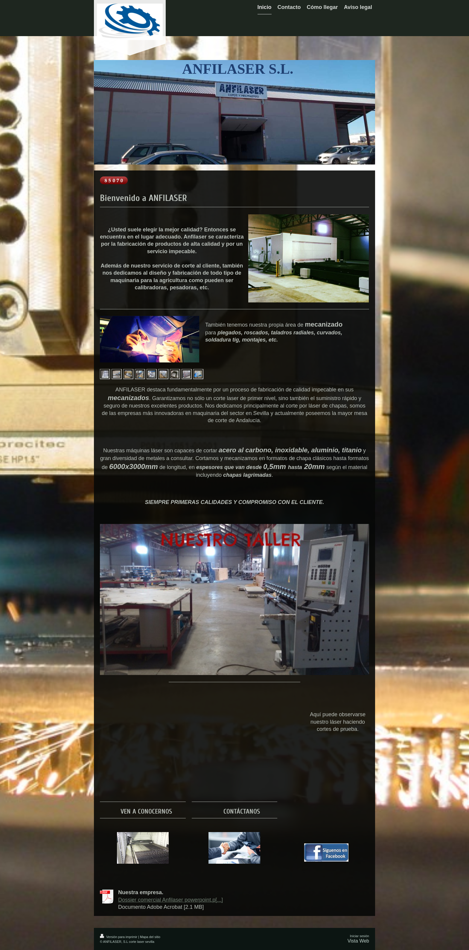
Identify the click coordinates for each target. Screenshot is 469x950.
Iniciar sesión (359, 936)
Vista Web (358, 940)
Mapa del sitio (150, 937)
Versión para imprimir (119, 937)
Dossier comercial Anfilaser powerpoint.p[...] (170, 900)
